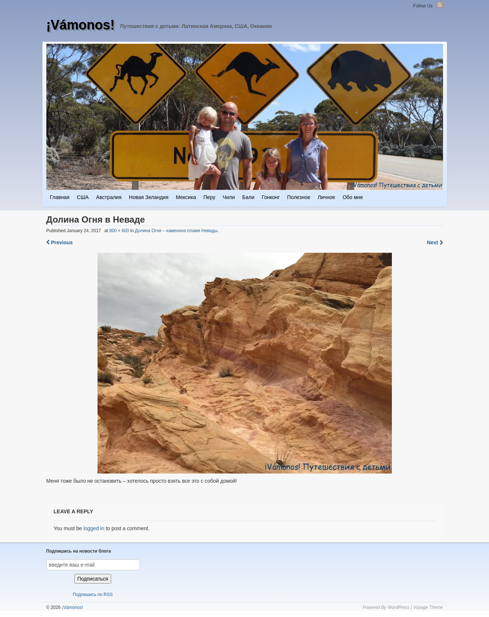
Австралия (108, 197)
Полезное (298, 197)
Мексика (186, 197)
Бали (248, 197)
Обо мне (353, 197)
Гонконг (271, 197)
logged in (94, 528)
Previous (59, 242)
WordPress (398, 607)
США (83, 197)
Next (435, 242)
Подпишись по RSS (93, 594)
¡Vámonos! (80, 24)
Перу (209, 197)
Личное (326, 197)
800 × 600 (119, 230)
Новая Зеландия (148, 197)
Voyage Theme (428, 607)
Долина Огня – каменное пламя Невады (176, 230)
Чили (229, 197)
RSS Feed (439, 4)
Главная (60, 197)
